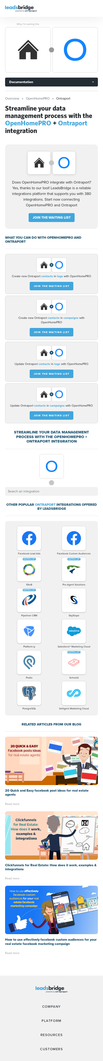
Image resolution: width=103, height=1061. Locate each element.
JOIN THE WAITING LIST (52, 217)
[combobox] (51, 491)
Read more (12, 804)
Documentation (21, 82)
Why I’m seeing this (28, 24)
